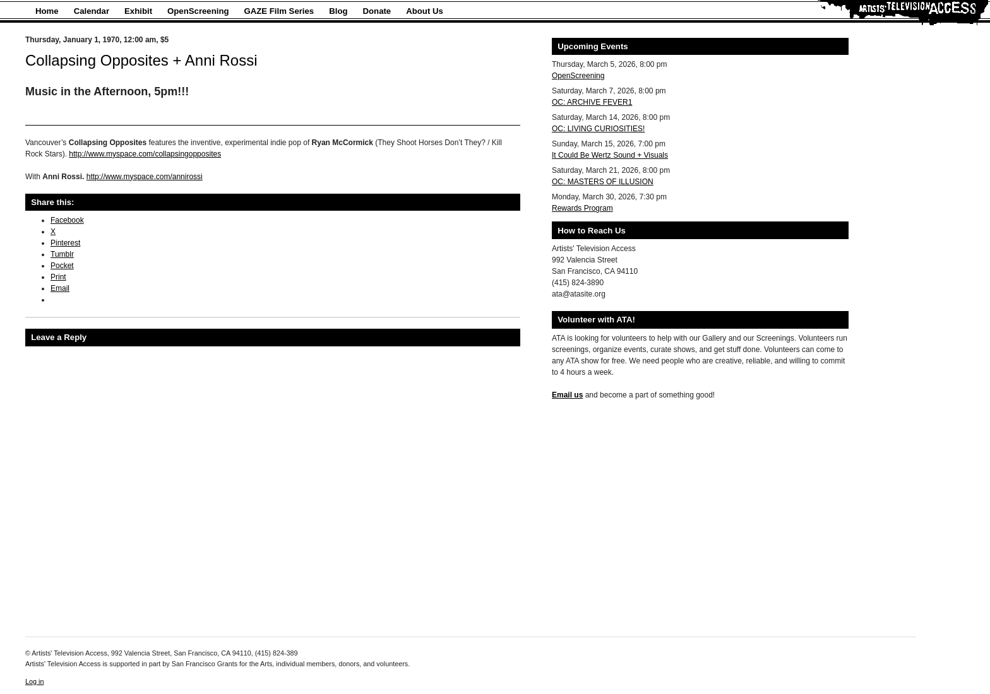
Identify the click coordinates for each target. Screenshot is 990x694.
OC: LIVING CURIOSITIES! (598, 128)
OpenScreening (198, 11)
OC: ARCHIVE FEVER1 (592, 102)
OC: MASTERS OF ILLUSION (602, 181)
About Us (424, 11)
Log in (34, 681)
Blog (338, 11)
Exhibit (138, 11)
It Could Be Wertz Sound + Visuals (610, 155)
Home (47, 11)
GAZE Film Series (279, 11)
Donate (377, 11)
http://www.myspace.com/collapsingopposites (145, 154)
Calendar (91, 11)
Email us (567, 395)
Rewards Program (582, 208)
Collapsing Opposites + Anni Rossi (141, 60)
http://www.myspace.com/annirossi (144, 176)
